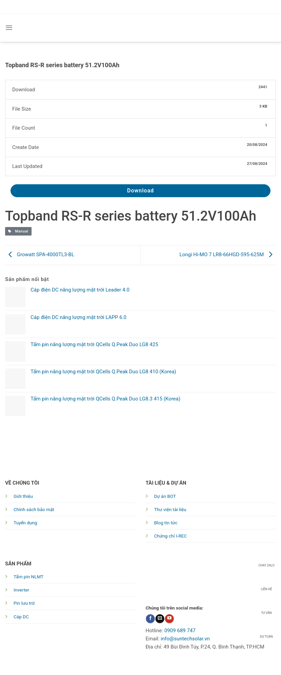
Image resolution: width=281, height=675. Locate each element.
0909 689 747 (179, 630)
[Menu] (9, 28)
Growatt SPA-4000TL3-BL (39, 254)
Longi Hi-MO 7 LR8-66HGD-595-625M (228, 254)
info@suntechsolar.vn (185, 639)
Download (140, 190)
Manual (18, 231)
